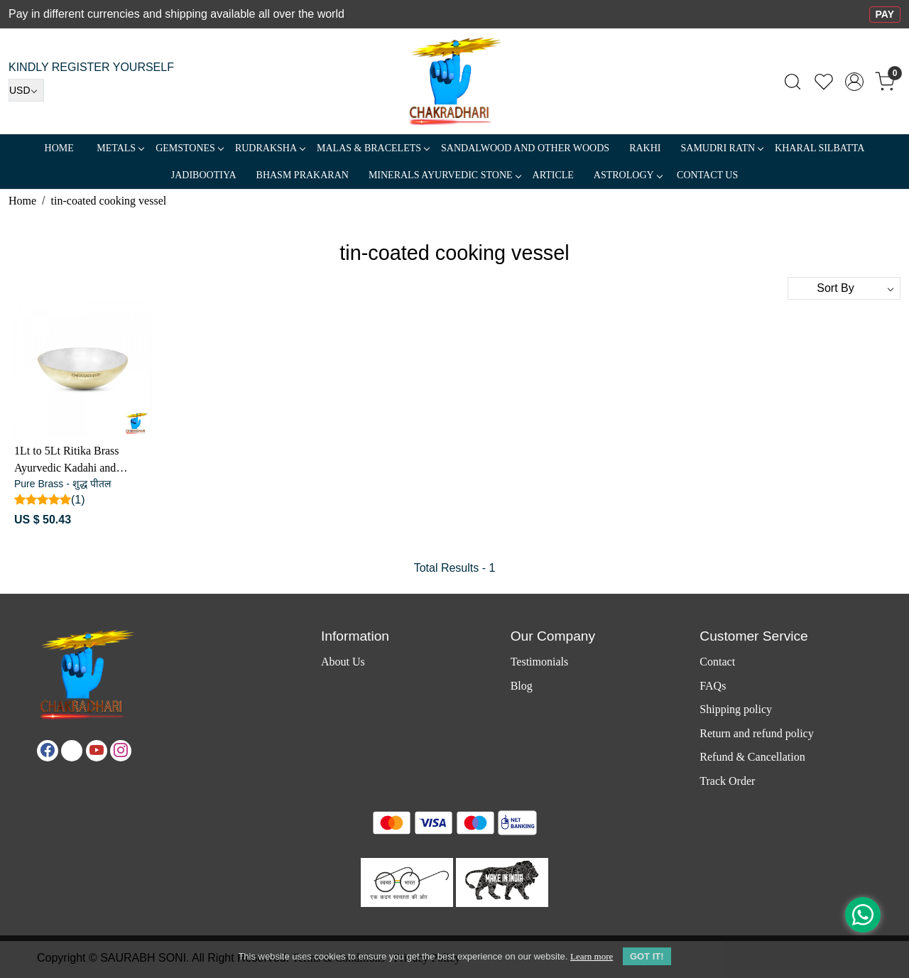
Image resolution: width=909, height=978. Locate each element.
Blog (522, 686)
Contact (717, 662)
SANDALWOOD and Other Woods (525, 148)
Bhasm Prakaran (302, 175)
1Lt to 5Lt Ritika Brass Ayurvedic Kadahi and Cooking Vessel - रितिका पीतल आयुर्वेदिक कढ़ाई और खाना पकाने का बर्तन (81, 461)
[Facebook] (47, 750)
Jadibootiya (203, 175)
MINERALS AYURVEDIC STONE (445, 175)
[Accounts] (854, 81)
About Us (343, 662)
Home (59, 148)
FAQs (713, 686)
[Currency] (26, 90)
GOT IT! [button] (647, 956)
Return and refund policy (756, 733)
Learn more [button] (591, 956)
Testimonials (540, 662)
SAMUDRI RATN (721, 148)
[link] (792, 82)
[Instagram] (120, 750)
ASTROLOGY (628, 175)
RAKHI (644, 148)
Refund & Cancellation (752, 757)
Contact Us (707, 175)
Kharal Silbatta (819, 148)
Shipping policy (736, 709)
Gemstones (189, 148)
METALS (120, 148)
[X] (71, 750)
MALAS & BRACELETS (373, 148)
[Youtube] (96, 750)
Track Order (727, 781)
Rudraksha (270, 148)
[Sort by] (844, 288)
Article (553, 175)
